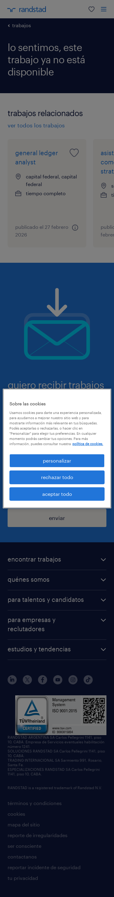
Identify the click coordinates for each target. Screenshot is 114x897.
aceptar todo (57, 494)
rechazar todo (57, 477)
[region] (57, 448)
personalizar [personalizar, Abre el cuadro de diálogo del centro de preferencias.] (57, 460)
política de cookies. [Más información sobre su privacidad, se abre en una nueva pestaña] (87, 444)
